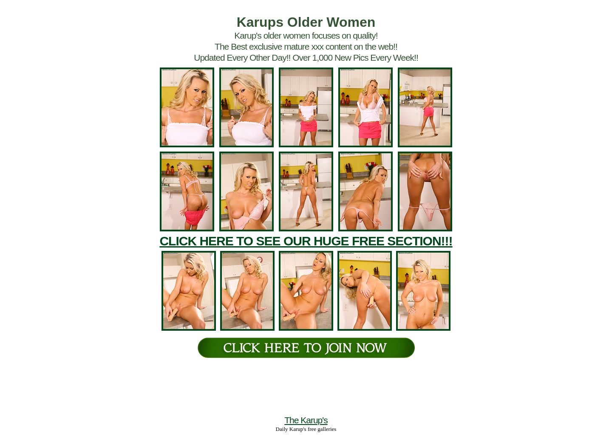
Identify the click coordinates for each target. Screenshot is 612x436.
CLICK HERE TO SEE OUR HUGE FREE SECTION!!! (305, 241)
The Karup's (306, 420)
